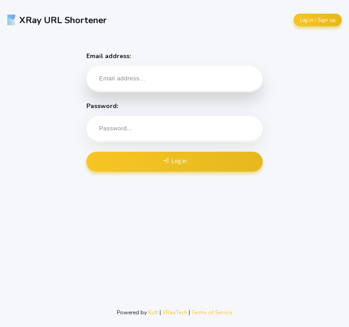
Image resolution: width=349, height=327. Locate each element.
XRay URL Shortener (57, 20)
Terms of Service (211, 312)
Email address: (174, 72)
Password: (174, 122)
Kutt (153, 312)
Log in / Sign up (317, 20)
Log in (175, 161)
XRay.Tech (174, 312)
